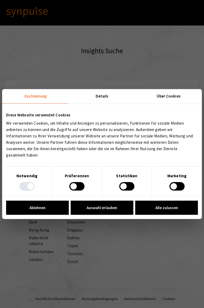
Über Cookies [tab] (169, 96)
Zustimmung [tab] (35, 96)
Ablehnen (37, 207)
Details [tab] (102, 96)
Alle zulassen (166, 207)
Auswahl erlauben (102, 207)
